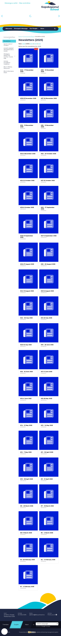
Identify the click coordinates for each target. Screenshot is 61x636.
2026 (23, 43)
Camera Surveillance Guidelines (7, 62)
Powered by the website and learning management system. (38, 632)
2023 (35, 43)
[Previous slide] (2, 16)
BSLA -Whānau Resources (8, 67)
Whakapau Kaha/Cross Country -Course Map (9, 56)
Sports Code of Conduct (8, 44)
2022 (39, 43)
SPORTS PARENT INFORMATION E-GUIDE (9, 50)
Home (20, 36)
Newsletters (7, 41)
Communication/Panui (9, 38)
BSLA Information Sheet (9, 71)
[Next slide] (59, 16)
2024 (31, 43)
